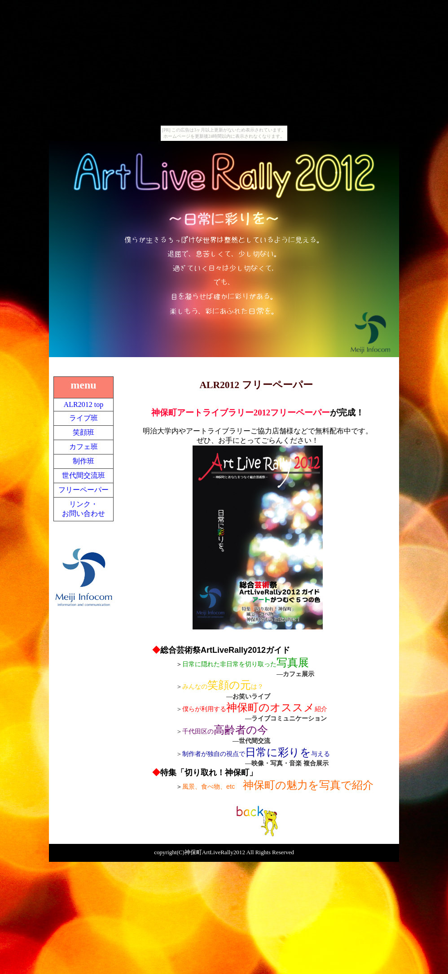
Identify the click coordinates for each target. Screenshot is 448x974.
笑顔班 (83, 432)
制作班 (83, 461)
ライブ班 (83, 418)
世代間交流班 (83, 475)
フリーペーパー (83, 490)
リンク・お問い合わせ (83, 508)
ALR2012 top (83, 404)
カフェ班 (83, 446)
